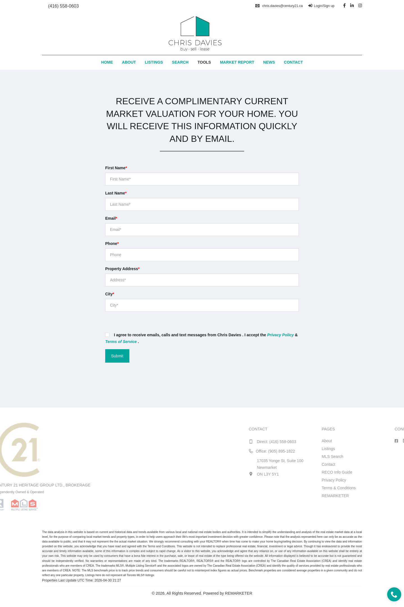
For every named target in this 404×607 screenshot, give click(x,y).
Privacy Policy (385, 480)
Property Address (122, 269)
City (109, 294)
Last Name (116, 193)
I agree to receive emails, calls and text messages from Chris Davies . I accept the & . (201, 338)
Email (111, 218)
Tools (204, 62)
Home (107, 62)
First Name (116, 168)
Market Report (237, 62)
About (129, 62)
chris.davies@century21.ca (279, 6)
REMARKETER (386, 496)
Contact (293, 62)
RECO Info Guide (388, 472)
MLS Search (384, 456)
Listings (154, 62)
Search (180, 62)
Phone (112, 243)
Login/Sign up (321, 6)
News (269, 62)
